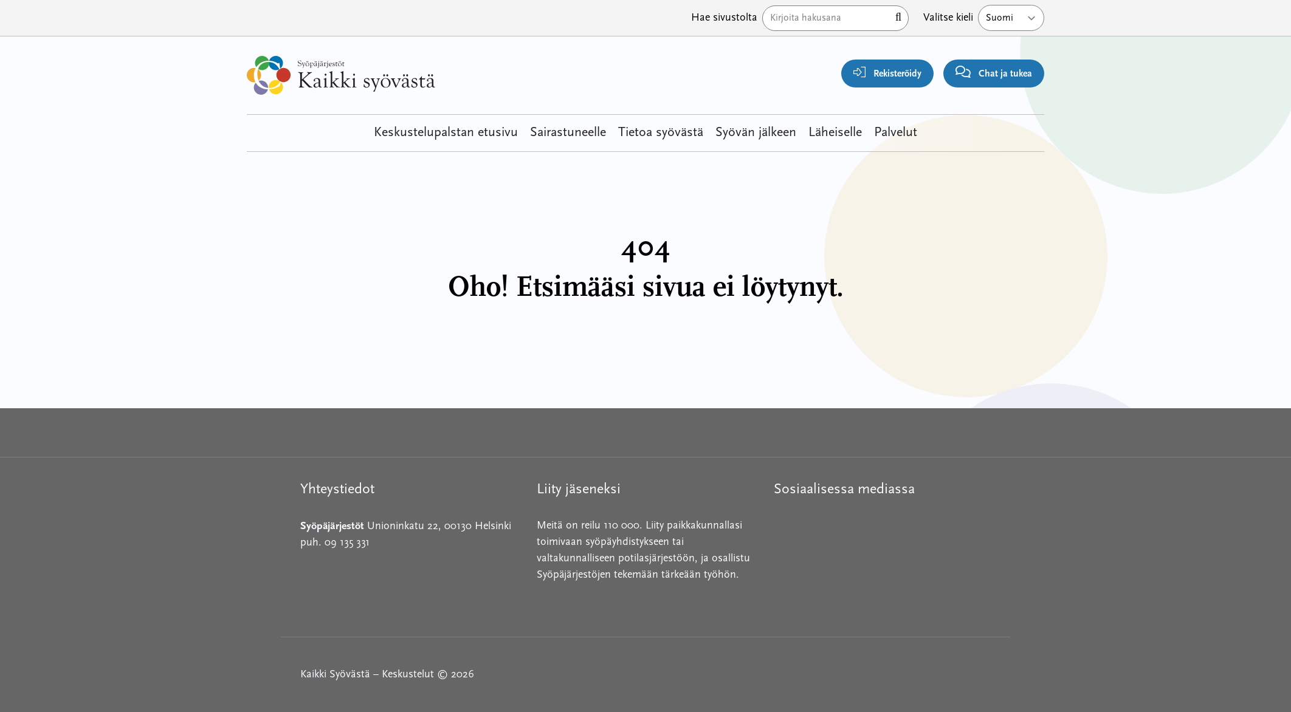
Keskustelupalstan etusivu (446, 133)
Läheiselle (835, 133)
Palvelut (895, 133)
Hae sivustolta (724, 18)
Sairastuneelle (568, 133)
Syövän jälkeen (755, 133)
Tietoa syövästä (660, 133)
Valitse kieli (948, 18)
